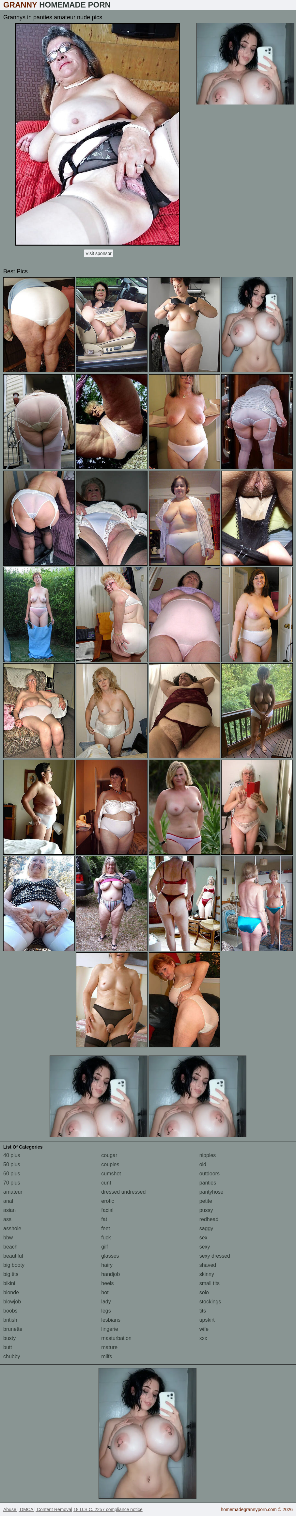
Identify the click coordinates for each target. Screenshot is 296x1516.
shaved (207, 1265)
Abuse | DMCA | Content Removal (37, 1509)
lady (106, 1301)
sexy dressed (214, 1256)
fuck (106, 1237)
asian (9, 1210)
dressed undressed (123, 1192)
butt (7, 1347)
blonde (11, 1292)
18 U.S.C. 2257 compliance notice (108, 1509)
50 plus (11, 1164)
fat (104, 1219)
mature (109, 1347)
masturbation (116, 1338)
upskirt (207, 1320)
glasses (110, 1256)
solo (204, 1292)
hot (104, 1292)
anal (8, 1201)
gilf (104, 1247)
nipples (207, 1155)
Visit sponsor (99, 253)
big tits (10, 1274)
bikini (9, 1283)
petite (205, 1201)
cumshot (111, 1173)
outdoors (209, 1173)
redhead (209, 1219)
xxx (203, 1338)
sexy (204, 1247)
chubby (11, 1356)
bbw (8, 1237)
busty (9, 1338)
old (202, 1164)
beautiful (13, 1256)
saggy (206, 1228)
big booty (13, 1265)
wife (204, 1329)
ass (7, 1219)
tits (202, 1311)
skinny (206, 1274)
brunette (13, 1329)
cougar (109, 1155)
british (10, 1320)
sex (203, 1237)
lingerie (109, 1329)
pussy (206, 1210)
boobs (10, 1311)
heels (107, 1283)
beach (10, 1247)
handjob (110, 1274)
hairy (107, 1265)
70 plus (11, 1182)
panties (207, 1182)
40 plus (11, 1155)
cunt (106, 1182)
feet (105, 1228)
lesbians (110, 1320)
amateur (13, 1192)
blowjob (12, 1301)
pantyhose (211, 1192)
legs (106, 1311)
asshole (12, 1228)
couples (110, 1164)
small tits (209, 1283)
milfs (106, 1356)
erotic (107, 1201)
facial (107, 1210)
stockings (210, 1301)
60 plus (11, 1173)
